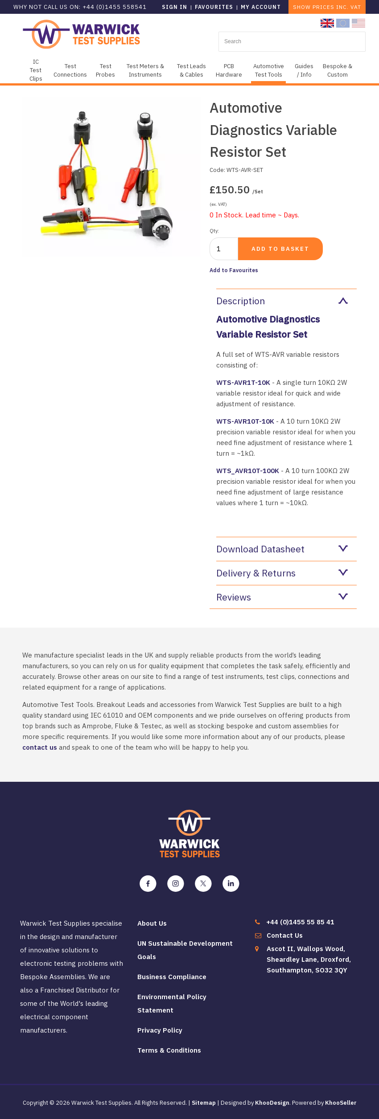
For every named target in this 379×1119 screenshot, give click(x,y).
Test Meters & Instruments (145, 70)
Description (282, 300)
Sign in (174, 7)
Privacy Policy (159, 1030)
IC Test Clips (35, 70)
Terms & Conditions (169, 1050)
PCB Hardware (229, 70)
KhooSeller (341, 1103)
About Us (152, 923)
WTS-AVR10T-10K (245, 421)
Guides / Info (304, 70)
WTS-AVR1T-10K (243, 382)
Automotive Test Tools (268, 70)
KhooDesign (272, 1103)
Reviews (282, 597)
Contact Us (285, 935)
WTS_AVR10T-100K (247, 470)
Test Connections (70, 70)
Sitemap (204, 1103)
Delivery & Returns (282, 573)
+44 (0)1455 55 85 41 (300, 922)
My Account (261, 7)
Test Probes (105, 70)
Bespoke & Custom (337, 70)
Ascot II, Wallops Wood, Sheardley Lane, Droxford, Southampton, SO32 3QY (309, 959)
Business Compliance (171, 976)
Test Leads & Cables (191, 70)
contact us (39, 747)
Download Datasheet (282, 549)
